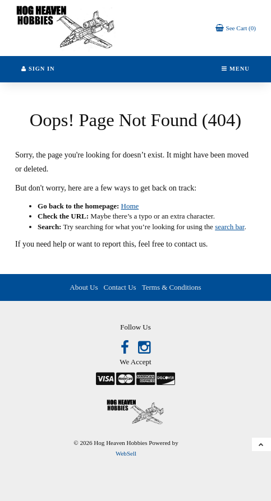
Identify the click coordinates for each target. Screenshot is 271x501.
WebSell (126, 453)
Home (130, 206)
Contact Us (120, 287)
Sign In (37, 69)
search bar (229, 226)
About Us (84, 287)
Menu (235, 69)
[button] (235, 28)
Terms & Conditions (171, 287)
